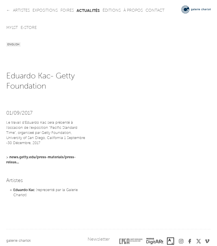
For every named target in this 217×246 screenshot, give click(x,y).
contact (155, 11)
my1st (12, 28)
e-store (29, 28)
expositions (45, 11)
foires (67, 11)
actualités (88, 11)
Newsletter (99, 239)
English (13, 44)
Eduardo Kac (24, 190)
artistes (21, 11)
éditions (112, 11)
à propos (133, 11)
